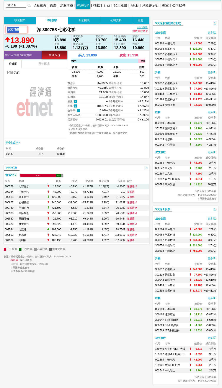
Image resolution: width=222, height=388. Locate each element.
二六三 (169, 173)
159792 (159, 354)
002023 (159, 104)
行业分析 (11, 168)
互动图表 (84, 20)
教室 (165, 5)
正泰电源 (170, 123)
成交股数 (160, 152)
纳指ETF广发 (172, 365)
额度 (53, 5)
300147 (159, 319)
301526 (159, 128)
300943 (159, 279)
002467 (159, 173)
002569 (159, 330)
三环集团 (170, 285)
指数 (96, 5)
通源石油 (170, 314)
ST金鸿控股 (171, 325)
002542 (159, 144)
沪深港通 (66, 5)
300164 (159, 314)
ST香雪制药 (171, 319)
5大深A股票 (162, 209)
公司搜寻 (178, 5)
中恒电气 (24, 191)
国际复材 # (171, 128)
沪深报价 (83, 5)
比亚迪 (22, 229)
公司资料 (116, 20)
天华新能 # (171, 133)
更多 (212, 32)
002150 (159, 123)
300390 (159, 133)
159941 (159, 365)
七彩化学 (24, 186)
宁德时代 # (171, 59)
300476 (9, 224)
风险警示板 (150, 5)
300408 (159, 94)
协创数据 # (171, 54)
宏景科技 (170, 290)
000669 (159, 325)
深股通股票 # (140, 30)
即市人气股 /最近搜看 (18, 55)
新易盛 (22, 234)
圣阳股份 (24, 218)
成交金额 (160, 32)
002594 (9, 229)
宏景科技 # (171, 99)
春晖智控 (170, 279)
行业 (107, 5)
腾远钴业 (170, 274)
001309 (9, 240)
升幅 (157, 72)
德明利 (22, 240)
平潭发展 (170, 184)
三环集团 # (171, 94)
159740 (159, 348)
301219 (159, 88)
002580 (9, 218)
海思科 (169, 139)
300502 (9, 234)
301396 (159, 99)
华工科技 (24, 197)
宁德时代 (24, 207)
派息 (141, 20)
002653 (159, 139)
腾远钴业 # (171, 88)
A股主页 (40, 5)
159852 (159, 179)
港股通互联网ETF (175, 354)
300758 (9, 186)
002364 (9, 191)
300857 (9, 202)
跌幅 (157, 112)
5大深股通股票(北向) (168, 23)
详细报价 (52, 20)
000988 (9, 197)
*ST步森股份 (172, 330)
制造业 (11, 175)
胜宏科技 (24, 224)
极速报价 (20, 20)
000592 (159, 184)
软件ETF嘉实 (172, 179)
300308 (9, 213)
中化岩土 (170, 144)
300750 (9, 207)
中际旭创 (24, 213)
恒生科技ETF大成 (175, 348)
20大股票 (120, 5)
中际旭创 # (171, 64)
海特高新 (170, 104)
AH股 (135, 5)
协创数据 (24, 202)
